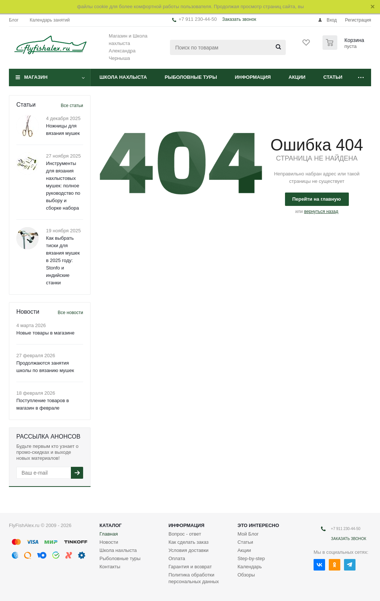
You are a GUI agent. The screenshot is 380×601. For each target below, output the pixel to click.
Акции (297, 77)
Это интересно (258, 525)
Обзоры (246, 575)
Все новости (70, 312)
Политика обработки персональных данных (193, 578)
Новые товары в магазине (45, 333)
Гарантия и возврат (190, 566)
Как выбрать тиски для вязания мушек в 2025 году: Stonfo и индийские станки (63, 260)
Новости (108, 542)
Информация (253, 77)
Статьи (333, 77)
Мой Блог (248, 534)
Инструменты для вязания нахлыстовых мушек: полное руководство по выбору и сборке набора (63, 186)
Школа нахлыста (123, 77)
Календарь (250, 566)
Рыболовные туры (191, 77)
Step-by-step (251, 558)
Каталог (110, 525)
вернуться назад (321, 211)
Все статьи (72, 105)
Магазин (36, 77)
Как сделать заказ (188, 542)
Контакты (109, 566)
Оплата (176, 558)
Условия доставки (188, 550)
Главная (108, 534)
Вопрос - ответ (184, 534)
